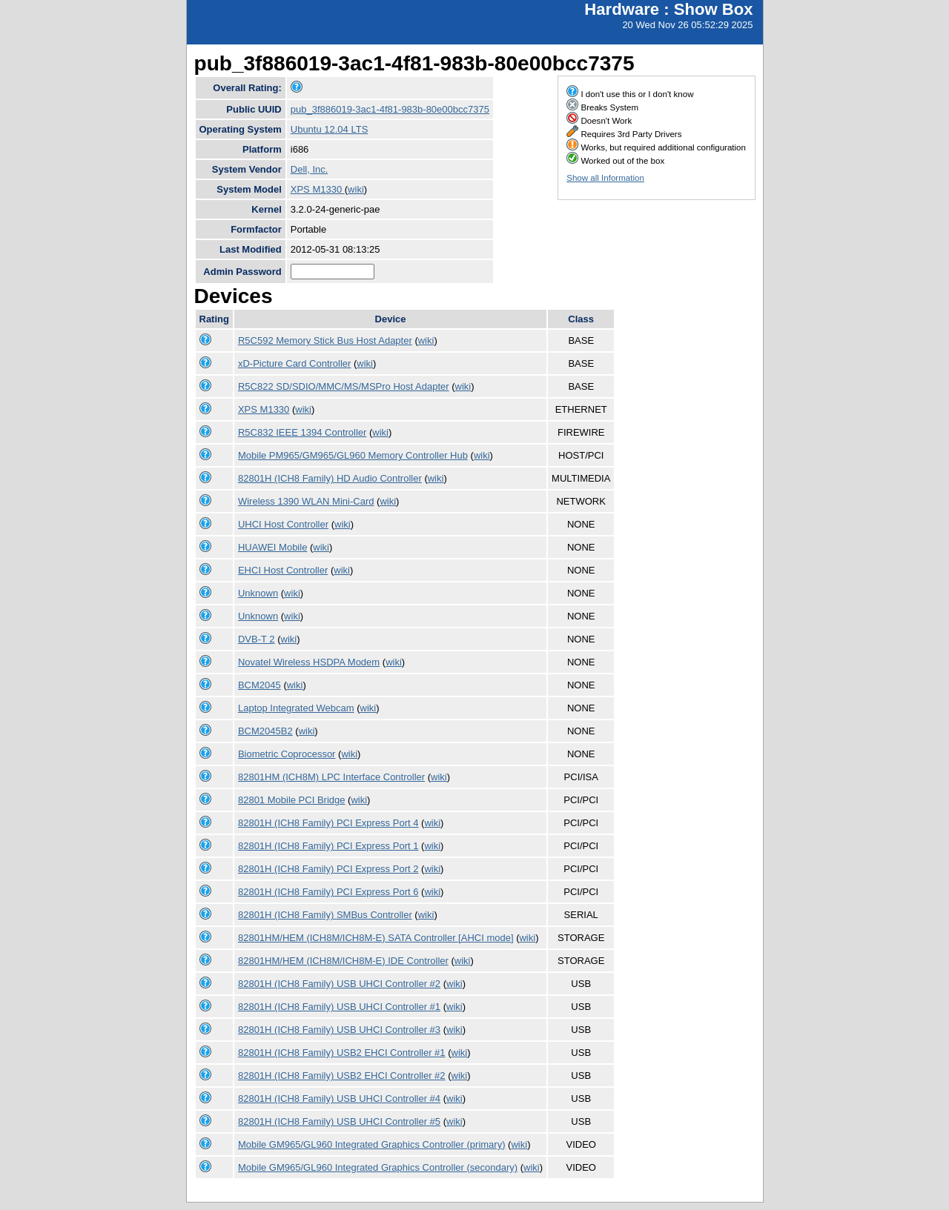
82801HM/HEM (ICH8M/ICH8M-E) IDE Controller (343, 960)
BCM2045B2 (265, 731)
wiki (356, 189)
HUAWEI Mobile (272, 547)
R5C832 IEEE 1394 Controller (302, 432)
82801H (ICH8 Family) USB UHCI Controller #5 (339, 1121)
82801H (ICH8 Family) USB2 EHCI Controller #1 (342, 1052)
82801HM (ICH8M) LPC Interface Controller (331, 776)
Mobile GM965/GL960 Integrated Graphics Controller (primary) (372, 1144)
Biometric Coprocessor (287, 753)
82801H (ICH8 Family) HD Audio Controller (330, 478)
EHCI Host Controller (283, 570)
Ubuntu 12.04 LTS (329, 129)
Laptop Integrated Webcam (296, 708)
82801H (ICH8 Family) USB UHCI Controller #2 (339, 983)
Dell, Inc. (309, 169)
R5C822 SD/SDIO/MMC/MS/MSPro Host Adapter (343, 386)
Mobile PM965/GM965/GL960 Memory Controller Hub (353, 455)
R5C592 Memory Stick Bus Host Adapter (325, 340)
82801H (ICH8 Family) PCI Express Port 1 (328, 845)
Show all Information (605, 177)
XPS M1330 (318, 189)
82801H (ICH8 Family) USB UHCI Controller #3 (339, 1029)
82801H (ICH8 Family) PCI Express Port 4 (328, 822)
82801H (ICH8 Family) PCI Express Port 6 (328, 891)
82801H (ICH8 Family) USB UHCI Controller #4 (339, 1098)
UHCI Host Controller (283, 524)
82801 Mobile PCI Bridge (291, 799)
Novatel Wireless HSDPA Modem (309, 662)
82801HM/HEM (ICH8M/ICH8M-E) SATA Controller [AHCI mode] (376, 937)
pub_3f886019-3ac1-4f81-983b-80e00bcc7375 (390, 109)
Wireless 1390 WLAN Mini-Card (306, 501)
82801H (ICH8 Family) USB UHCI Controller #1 (339, 1006)
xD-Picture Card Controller (294, 363)
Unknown (258, 593)
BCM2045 (259, 685)
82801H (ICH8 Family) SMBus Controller (325, 914)
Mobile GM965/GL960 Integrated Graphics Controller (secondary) (378, 1167)
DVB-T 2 (256, 639)
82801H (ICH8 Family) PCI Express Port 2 (328, 868)
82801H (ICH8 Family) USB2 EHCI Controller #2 (342, 1075)
